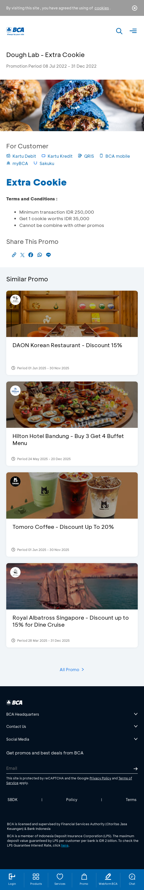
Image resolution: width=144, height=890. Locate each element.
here (64, 845)
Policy (71, 799)
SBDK (13, 799)
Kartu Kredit (57, 156)
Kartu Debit (21, 156)
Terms (131, 799)
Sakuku (43, 163)
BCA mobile (114, 156)
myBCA (17, 163)
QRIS (86, 156)
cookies (102, 7)
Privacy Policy (100, 778)
